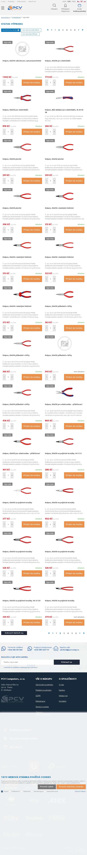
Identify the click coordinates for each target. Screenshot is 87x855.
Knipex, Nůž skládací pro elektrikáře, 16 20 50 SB (64, 111)
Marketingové (38, 791)
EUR (64, 1)
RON (74, 1)
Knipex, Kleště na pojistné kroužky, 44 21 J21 (21, 600)
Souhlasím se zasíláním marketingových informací (20, 667)
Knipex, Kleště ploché (12, 159)
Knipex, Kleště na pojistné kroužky (17, 502)
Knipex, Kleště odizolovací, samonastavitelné (22, 60)
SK (85, 1)
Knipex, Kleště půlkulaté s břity (58, 306)
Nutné (6, 791)
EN (81, 1)
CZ (78, 1)
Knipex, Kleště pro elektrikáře (58, 60)
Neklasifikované (52, 791)
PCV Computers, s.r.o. (15, 8)
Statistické (26, 791)
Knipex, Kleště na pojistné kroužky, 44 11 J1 (63, 453)
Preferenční (16, 791)
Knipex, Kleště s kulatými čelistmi (59, 208)
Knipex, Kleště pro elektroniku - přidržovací (63, 404)
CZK (69, 1)
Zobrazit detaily (80, 791)
